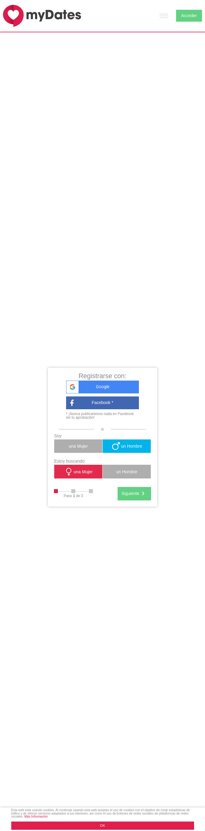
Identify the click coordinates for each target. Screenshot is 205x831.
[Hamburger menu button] (164, 16)
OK (102, 825)
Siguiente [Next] (134, 494)
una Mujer (78, 446)
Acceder (189, 15)
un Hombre (126, 446)
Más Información (36, 816)
